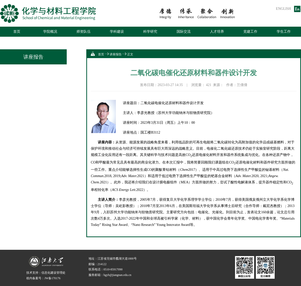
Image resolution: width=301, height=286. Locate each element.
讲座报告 (116, 54)
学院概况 (50, 31)
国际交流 (184, 31)
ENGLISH (283, 9)
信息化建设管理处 (53, 272)
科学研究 (150, 31)
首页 (16, 31)
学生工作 (284, 31)
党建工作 (250, 31)
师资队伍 (84, 31)
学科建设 (117, 31)
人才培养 (217, 31)
